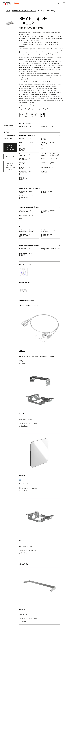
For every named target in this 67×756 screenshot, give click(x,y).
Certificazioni (8, 138)
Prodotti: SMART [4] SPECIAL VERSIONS (24, 11)
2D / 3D (6, 132)
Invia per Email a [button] (10, 156)
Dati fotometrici (9, 135)
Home (8, 11)
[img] (21, 115)
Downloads (24, 363)
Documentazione (9, 129)
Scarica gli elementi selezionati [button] (10, 147)
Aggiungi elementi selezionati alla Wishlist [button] (10, 166)
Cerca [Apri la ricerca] (58, 3)
